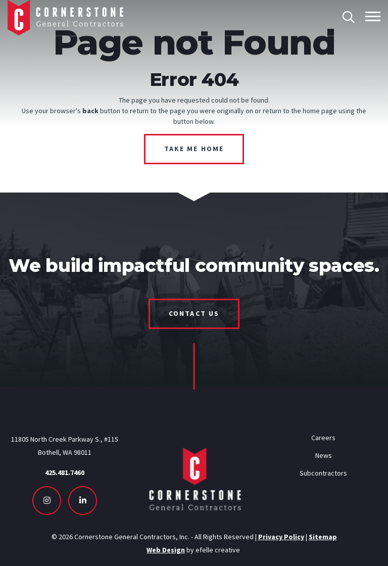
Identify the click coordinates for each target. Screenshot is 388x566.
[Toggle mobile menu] (372, 16)
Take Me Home (194, 148)
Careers (323, 437)
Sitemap (323, 536)
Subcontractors (323, 473)
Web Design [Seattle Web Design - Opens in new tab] (166, 549)
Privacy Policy (281, 536)
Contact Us (194, 313)
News (323, 455)
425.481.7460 (64, 472)
